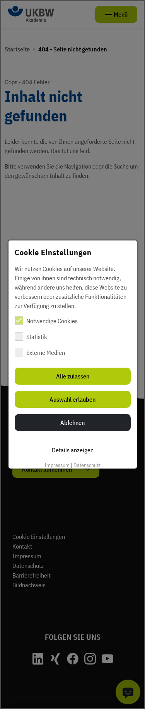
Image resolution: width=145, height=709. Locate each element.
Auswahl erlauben (72, 399)
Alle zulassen (72, 376)
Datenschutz (87, 465)
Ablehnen (72, 422)
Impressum (57, 465)
